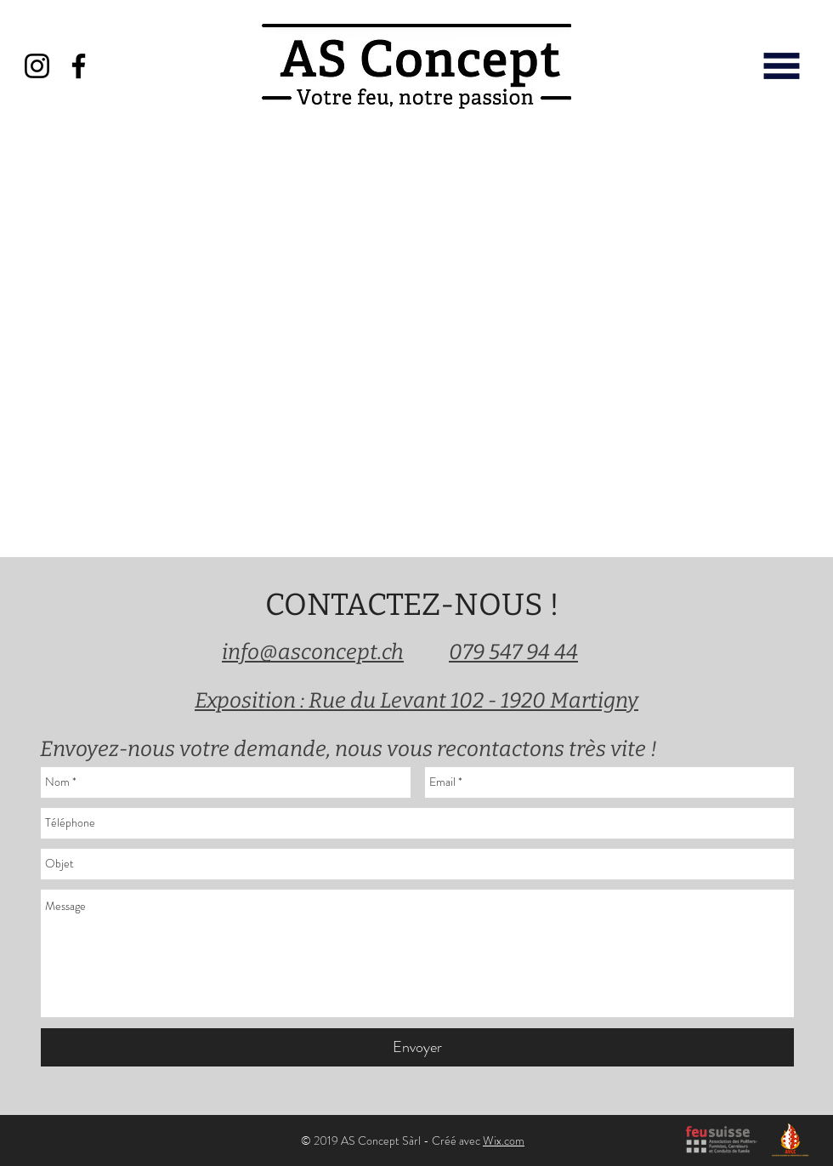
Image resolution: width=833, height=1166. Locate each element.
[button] (781, 66)
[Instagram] (37, 65)
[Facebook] (78, 65)
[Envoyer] (417, 1047)
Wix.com (503, 1140)
